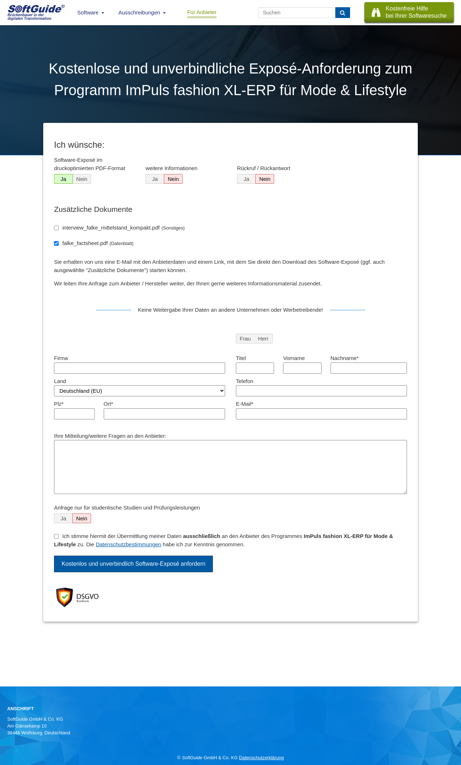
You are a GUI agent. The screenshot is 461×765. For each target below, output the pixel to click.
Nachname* (345, 358)
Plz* (59, 404)
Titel (241, 358)
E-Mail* (244, 404)
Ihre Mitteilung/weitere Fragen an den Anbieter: (110, 436)
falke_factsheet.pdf (98, 243)
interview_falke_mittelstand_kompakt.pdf (123, 227)
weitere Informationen (171, 168)
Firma (61, 358)
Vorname (294, 358)
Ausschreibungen (139, 12)
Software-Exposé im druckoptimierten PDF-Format (89, 164)
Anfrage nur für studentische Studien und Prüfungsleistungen (127, 507)
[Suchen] (342, 12)
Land (60, 381)
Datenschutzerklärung (261, 757)
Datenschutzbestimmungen (128, 544)
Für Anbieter (202, 12)
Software (88, 12)
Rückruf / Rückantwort (263, 168)
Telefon (244, 381)
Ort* (108, 404)
